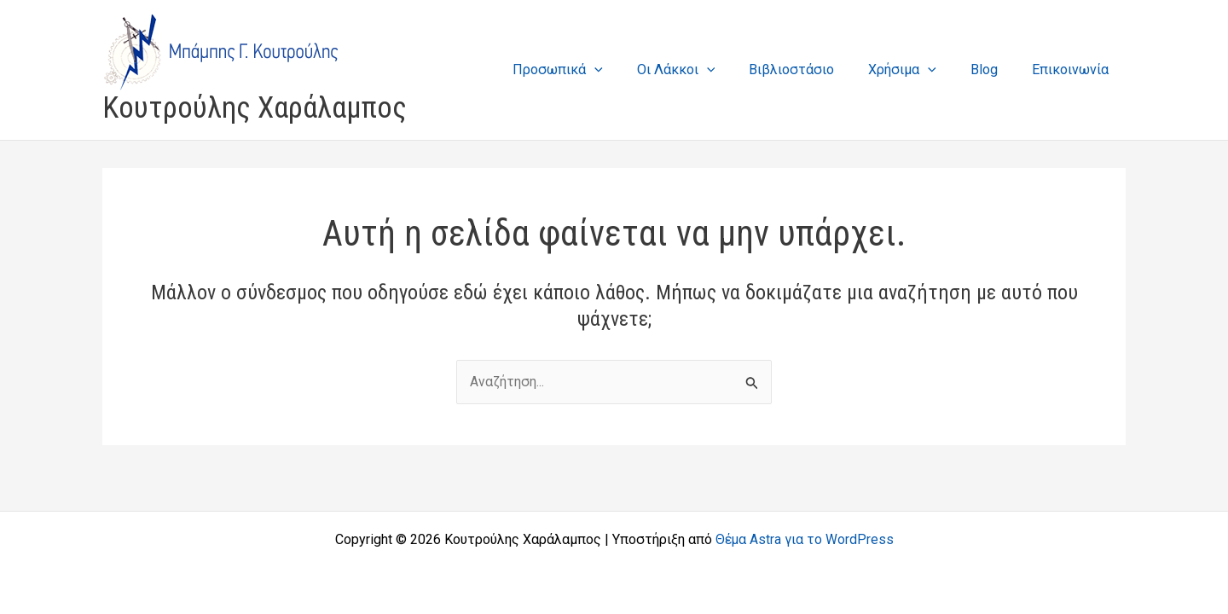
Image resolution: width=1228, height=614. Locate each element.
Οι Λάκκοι (707, 69)
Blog (994, 69)
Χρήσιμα (919, 69)
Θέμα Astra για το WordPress (804, 539)
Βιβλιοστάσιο (815, 69)
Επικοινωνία (1073, 69)
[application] (631, 69)
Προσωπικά (595, 69)
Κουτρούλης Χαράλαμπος (254, 107)
